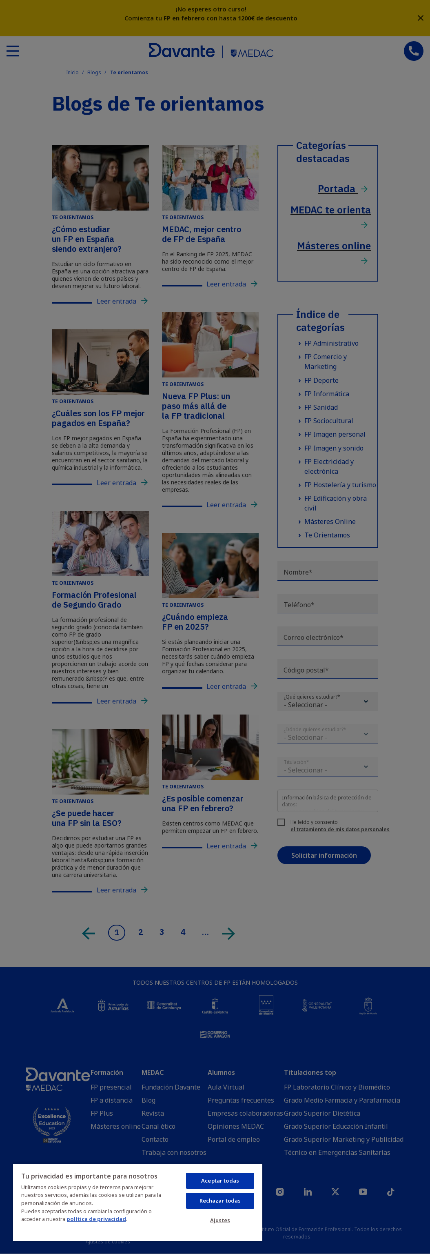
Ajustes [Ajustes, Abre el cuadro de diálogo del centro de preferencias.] (220, 1220)
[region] (137, 1202)
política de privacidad (96, 1219)
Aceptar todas (220, 1180)
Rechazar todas (220, 1200)
